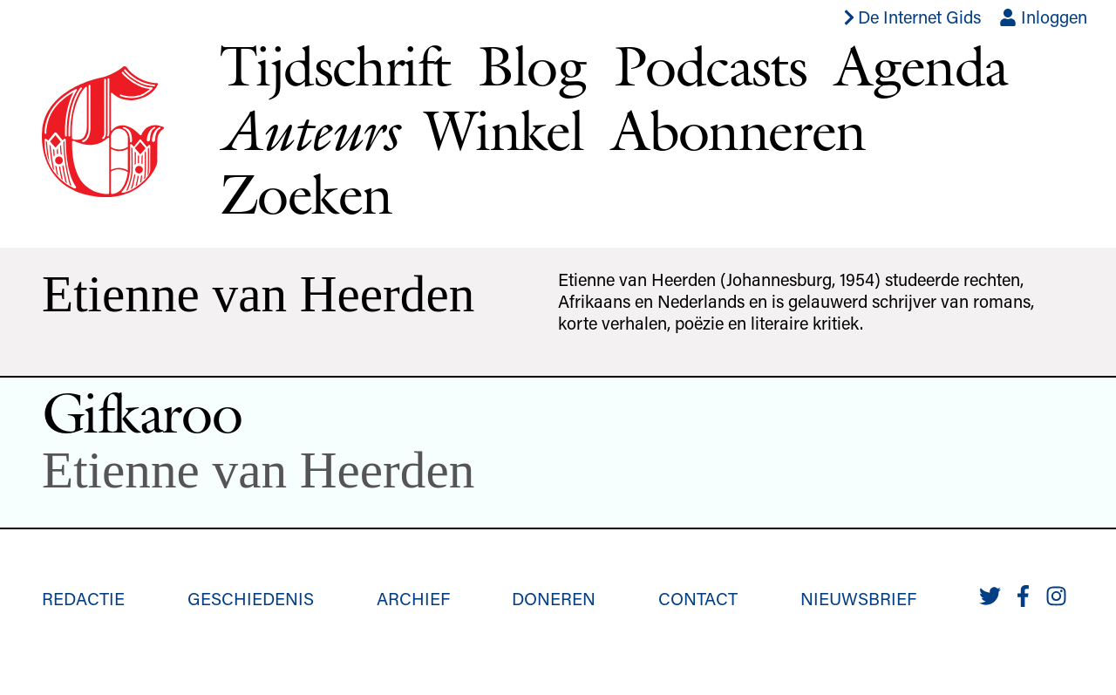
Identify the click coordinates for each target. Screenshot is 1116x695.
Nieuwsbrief (858, 598)
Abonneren (738, 130)
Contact (698, 598)
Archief (413, 598)
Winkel (504, 130)
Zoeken (305, 193)
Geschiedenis (250, 598)
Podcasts (710, 65)
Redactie (83, 598)
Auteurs (308, 130)
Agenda (920, 65)
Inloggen (1043, 16)
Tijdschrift (335, 65)
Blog (532, 65)
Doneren (553, 598)
